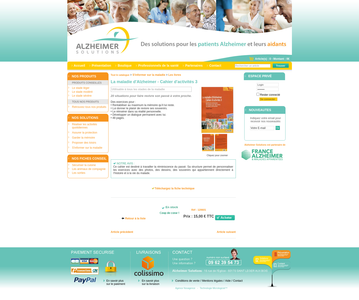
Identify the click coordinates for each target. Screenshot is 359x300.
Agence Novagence (185, 288)
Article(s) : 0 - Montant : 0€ (272, 58)
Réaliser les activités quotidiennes (84, 126)
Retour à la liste (135, 218)
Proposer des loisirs (84, 142)
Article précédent (122, 232)
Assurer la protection (84, 132)
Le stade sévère (82, 95)
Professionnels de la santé (158, 65)
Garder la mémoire (83, 137)
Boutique (124, 65)
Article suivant (226, 232)
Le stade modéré (82, 91)
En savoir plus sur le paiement (115, 282)
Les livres (174, 74)
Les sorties (78, 173)
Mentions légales (212, 280)
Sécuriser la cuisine (84, 165)
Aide (228, 280)
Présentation (101, 65)
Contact (215, 65)
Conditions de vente (187, 280)
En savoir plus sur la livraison (151, 282)
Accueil (79, 65)
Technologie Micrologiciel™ (214, 288)
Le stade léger (81, 88)
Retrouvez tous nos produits (89, 107)
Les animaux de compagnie (89, 169)
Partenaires (194, 65)
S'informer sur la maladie (87, 147)
